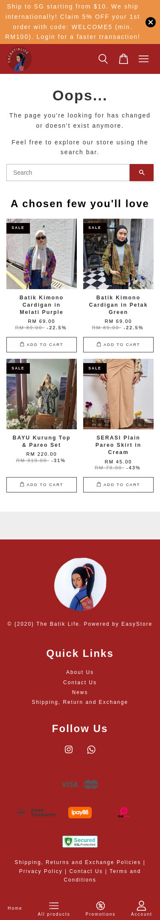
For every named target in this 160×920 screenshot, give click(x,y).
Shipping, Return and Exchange (80, 702)
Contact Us (80, 683)
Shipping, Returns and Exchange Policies (78, 862)
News (80, 692)
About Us (80, 672)
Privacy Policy (41, 871)
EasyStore (137, 624)
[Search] (68, 172)
